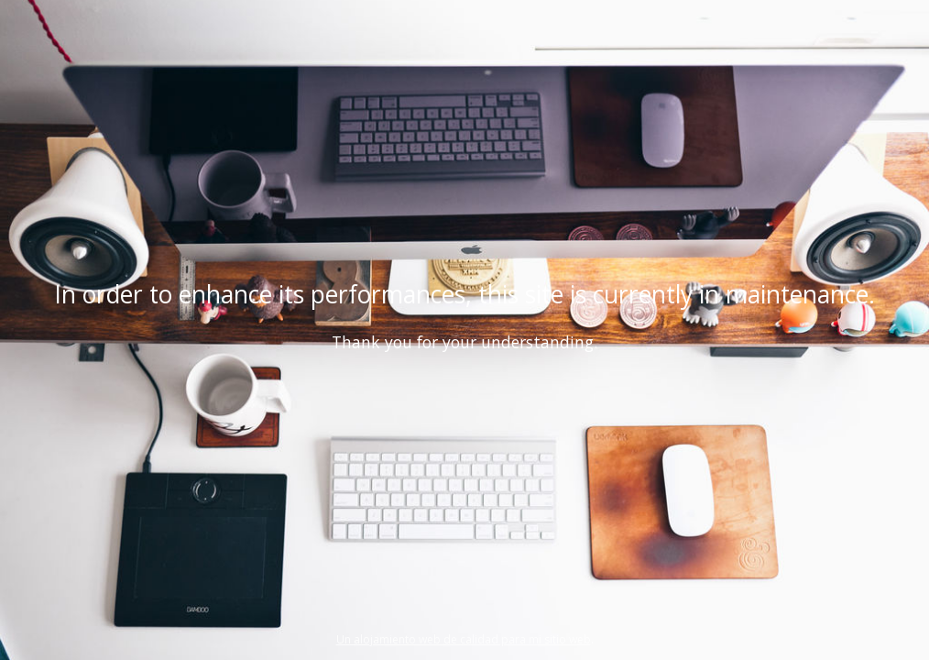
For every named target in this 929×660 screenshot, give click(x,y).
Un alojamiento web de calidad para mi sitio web (463, 639)
